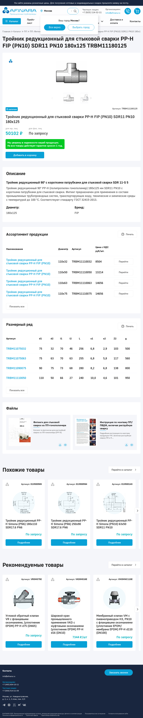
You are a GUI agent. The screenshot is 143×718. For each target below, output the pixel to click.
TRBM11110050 (16, 378)
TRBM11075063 (16, 358)
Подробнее (23, 542)
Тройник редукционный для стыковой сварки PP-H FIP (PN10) (28, 261)
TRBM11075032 (16, 348)
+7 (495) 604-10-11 (10, 684)
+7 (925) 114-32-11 (92, 12)
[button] (46, 10)
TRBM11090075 (16, 368)
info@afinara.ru (112, 12)
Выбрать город (81, 27)
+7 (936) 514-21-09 (10, 690)
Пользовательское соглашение (95, 713)
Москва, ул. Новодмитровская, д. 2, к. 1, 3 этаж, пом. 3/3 (15, 697)
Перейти (123, 261)
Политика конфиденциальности (12, 715)
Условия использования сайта (118, 713)
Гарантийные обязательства (50, 715)
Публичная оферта (32, 715)
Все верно (55, 27)
